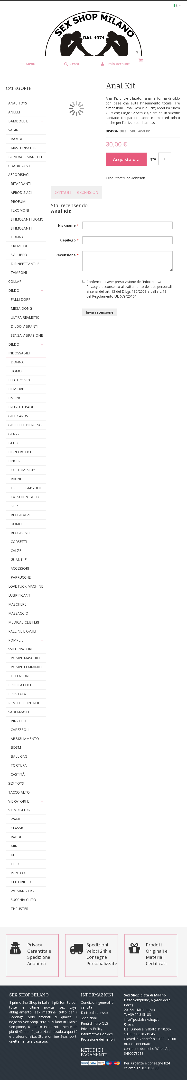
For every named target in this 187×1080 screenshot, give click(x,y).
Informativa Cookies (97, 1034)
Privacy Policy (91, 1028)
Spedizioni (89, 1018)
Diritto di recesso (94, 1012)
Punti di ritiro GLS (94, 1023)
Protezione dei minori (98, 1039)
